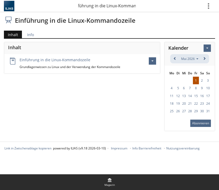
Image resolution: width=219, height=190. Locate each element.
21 (190, 103)
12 (178, 96)
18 (172, 103)
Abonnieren (200, 123)
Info (30, 34)
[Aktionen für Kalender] (207, 48)
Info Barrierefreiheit (146, 148)
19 (178, 103)
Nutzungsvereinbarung (183, 148)
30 (202, 111)
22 (196, 103)
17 (208, 96)
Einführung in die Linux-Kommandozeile (107, 6)
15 (196, 96)
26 (178, 111)
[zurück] (174, 58)
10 (208, 88)
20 (184, 103)
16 (202, 96)
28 (190, 111)
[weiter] (204, 58)
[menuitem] (109, 182)
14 (190, 96)
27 (184, 111)
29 (196, 111)
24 (208, 103)
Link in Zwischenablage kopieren (27, 148)
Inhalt (11, 34)
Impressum (119, 148)
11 (172, 96)
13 (184, 96)
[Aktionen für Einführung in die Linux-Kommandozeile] (152, 61)
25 (172, 111)
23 (202, 103)
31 (208, 111)
